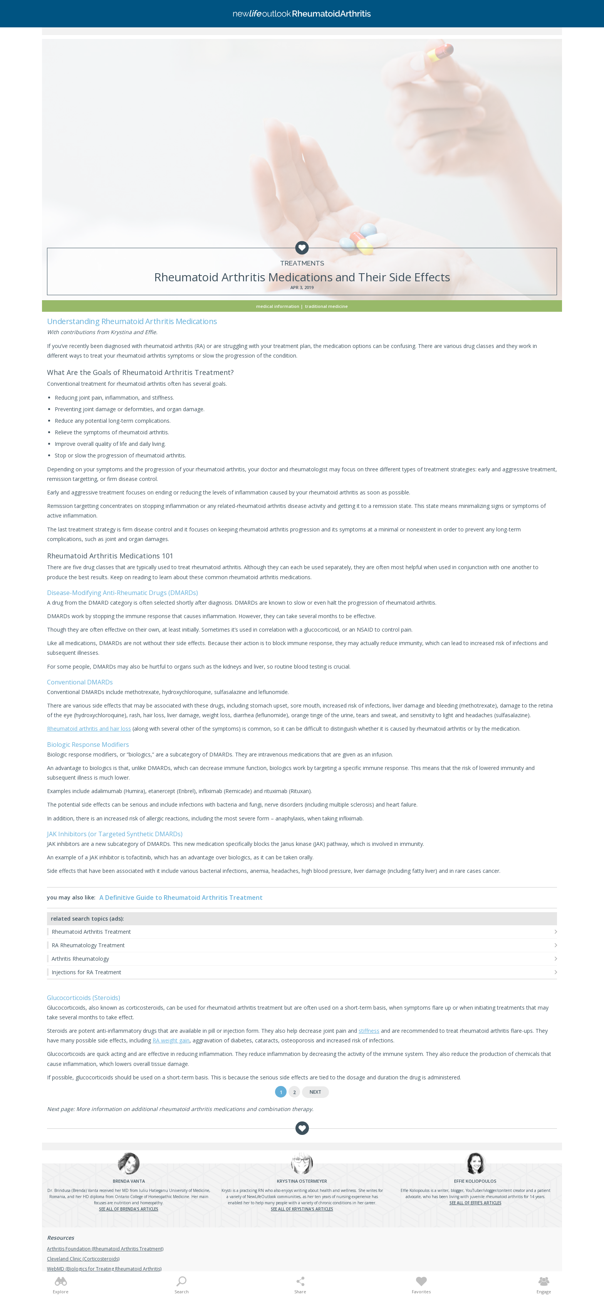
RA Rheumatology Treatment (88, 945)
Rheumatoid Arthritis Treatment (91, 931)
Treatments (302, 263)
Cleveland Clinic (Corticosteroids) (83, 1259)
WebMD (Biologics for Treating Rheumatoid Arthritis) (104, 1269)
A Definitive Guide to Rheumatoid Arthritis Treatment (181, 897)
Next (315, 1092)
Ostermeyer (302, 1181)
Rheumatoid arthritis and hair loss (89, 728)
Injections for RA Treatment (86, 972)
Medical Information (277, 306)
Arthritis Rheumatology (80, 958)
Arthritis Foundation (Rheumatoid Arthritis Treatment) (105, 1249)
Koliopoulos (475, 1181)
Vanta (129, 1181)
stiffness (369, 1030)
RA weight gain (171, 1040)
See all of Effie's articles (476, 1202)
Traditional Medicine (326, 306)
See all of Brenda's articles (128, 1209)
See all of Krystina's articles (302, 1209)
